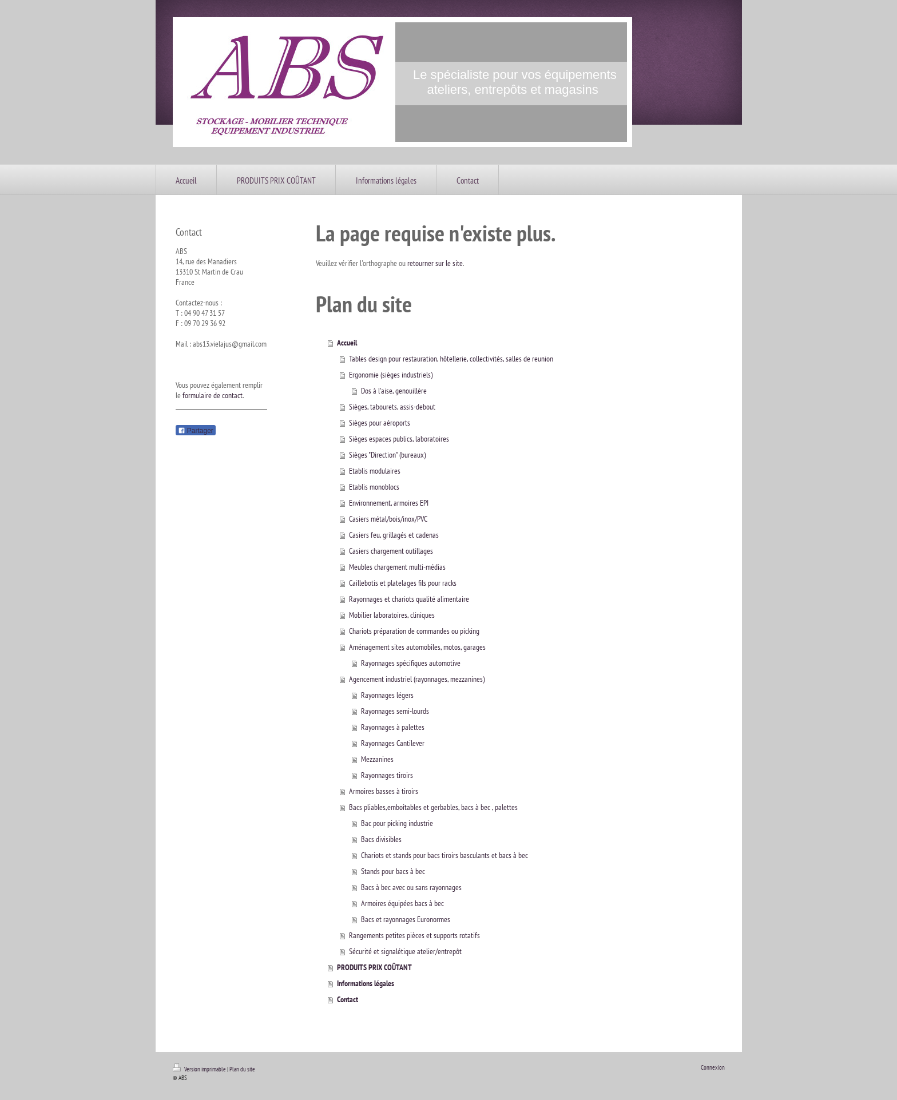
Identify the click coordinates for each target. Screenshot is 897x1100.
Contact (347, 999)
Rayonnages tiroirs (387, 775)
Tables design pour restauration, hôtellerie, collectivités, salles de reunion (451, 359)
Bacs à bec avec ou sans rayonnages (411, 887)
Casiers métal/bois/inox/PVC (388, 519)
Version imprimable (200, 1069)
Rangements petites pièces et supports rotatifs (414, 935)
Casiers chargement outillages (391, 551)
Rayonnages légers (387, 695)
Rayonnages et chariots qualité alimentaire (409, 599)
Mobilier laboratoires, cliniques (392, 615)
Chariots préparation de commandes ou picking (414, 631)
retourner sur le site (435, 263)
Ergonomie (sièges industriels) (390, 375)
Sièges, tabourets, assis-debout (392, 407)
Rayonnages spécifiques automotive (411, 663)
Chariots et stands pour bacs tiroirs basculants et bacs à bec (444, 855)
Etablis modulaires (374, 471)
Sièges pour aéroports (379, 423)
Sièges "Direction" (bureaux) (387, 455)
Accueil (347, 342)
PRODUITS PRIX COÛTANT (374, 967)
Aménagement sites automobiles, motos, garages (417, 647)
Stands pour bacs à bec (393, 871)
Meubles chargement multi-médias (397, 567)
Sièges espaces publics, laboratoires (399, 439)
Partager (195, 431)
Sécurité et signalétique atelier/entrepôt (405, 951)
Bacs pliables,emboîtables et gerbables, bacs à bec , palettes (433, 807)
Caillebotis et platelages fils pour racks (403, 583)
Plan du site (242, 1069)
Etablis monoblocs (374, 487)
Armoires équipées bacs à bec (402, 903)
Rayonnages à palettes (392, 727)
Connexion (713, 1067)
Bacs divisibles (381, 839)
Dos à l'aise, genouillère (394, 391)
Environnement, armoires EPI (388, 503)
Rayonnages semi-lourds (395, 711)
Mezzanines (377, 759)
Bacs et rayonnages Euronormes (405, 919)
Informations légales (365, 983)
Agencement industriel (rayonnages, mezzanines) (417, 679)
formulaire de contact (212, 395)
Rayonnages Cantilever (392, 743)
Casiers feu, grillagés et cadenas (394, 535)
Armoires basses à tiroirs (383, 791)
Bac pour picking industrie (397, 823)
